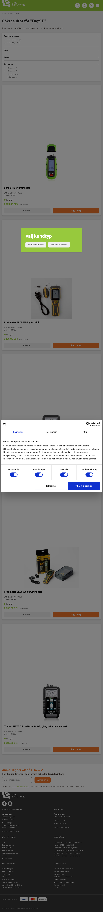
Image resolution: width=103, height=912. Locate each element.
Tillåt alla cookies (84, 486)
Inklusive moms (36, 244)
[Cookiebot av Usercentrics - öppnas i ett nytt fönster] (88, 424)
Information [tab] (51, 432)
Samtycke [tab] (18, 432)
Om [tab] (85, 432)
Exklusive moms (59, 244)
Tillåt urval (51, 486)
